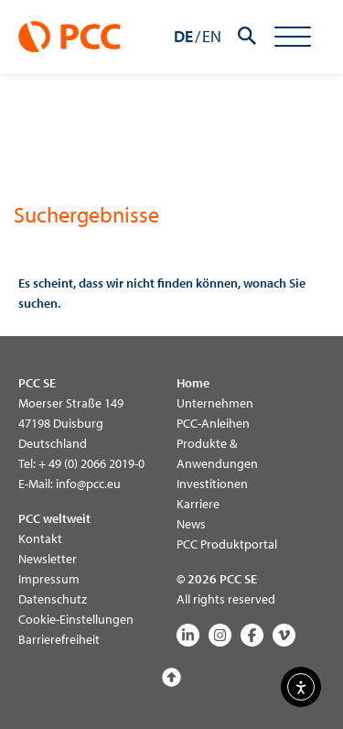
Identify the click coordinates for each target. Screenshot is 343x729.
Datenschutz (52, 599)
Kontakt (40, 538)
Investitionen (212, 483)
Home (193, 383)
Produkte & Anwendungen (217, 453)
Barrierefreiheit (59, 639)
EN (211, 36)
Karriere (198, 503)
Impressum (49, 579)
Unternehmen (215, 403)
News (191, 524)
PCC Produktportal (227, 544)
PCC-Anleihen (213, 423)
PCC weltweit (54, 518)
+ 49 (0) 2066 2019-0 (91, 463)
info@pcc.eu (88, 483)
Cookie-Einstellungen (76, 619)
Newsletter (47, 558)
